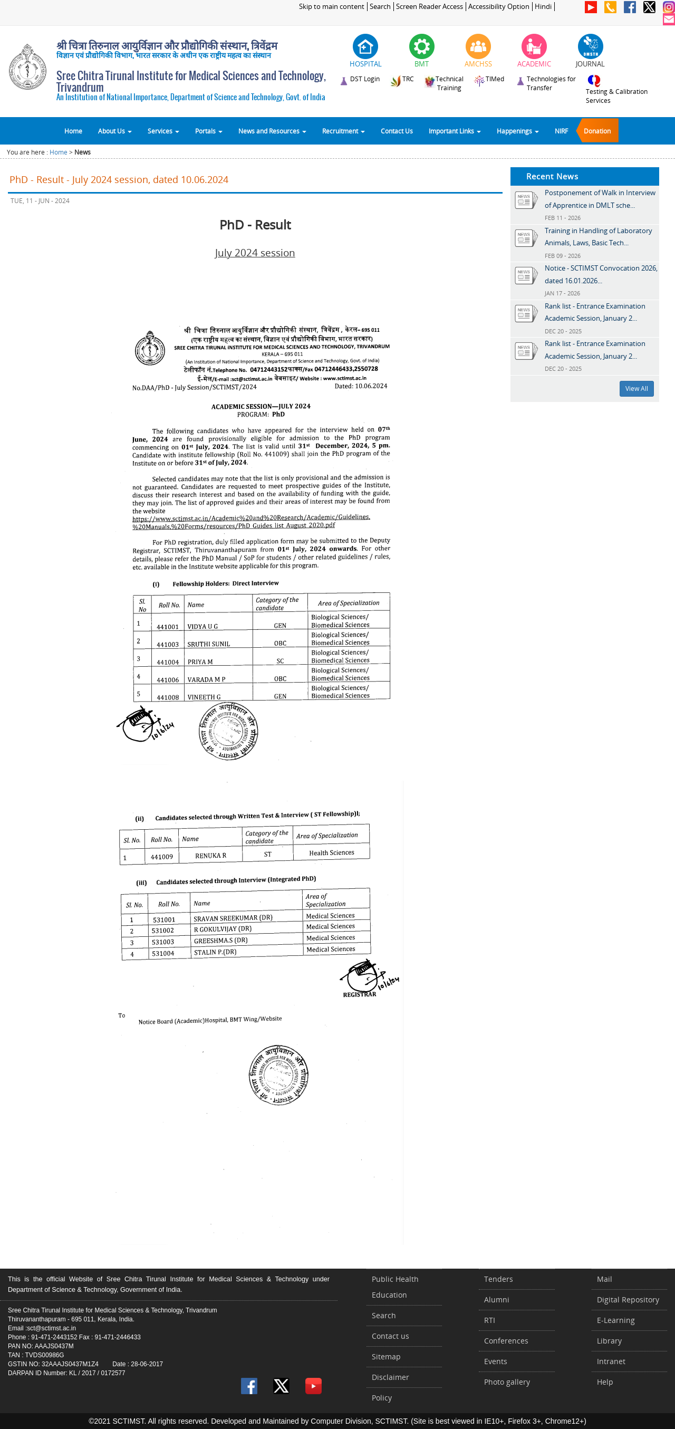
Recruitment (343, 131)
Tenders (498, 1279)
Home (73, 131)
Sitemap (386, 1356)
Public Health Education (395, 1287)
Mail (604, 1279)
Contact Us (397, 131)
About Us (115, 131)
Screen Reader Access (429, 6)
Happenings (518, 131)
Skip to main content (331, 6)
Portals (209, 131)
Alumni (496, 1299)
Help (605, 1382)
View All (636, 388)
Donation (597, 131)
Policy (382, 1398)
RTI (489, 1320)
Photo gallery (507, 1382)
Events (495, 1361)
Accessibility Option (498, 6)
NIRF (561, 131)
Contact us (390, 1336)
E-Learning (616, 1320)
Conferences (506, 1341)
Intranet (611, 1361)
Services (163, 131)
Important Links (455, 131)
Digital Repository (628, 1299)
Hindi (543, 6)
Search (380, 6)
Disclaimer (390, 1377)
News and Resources (272, 131)
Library (609, 1341)
